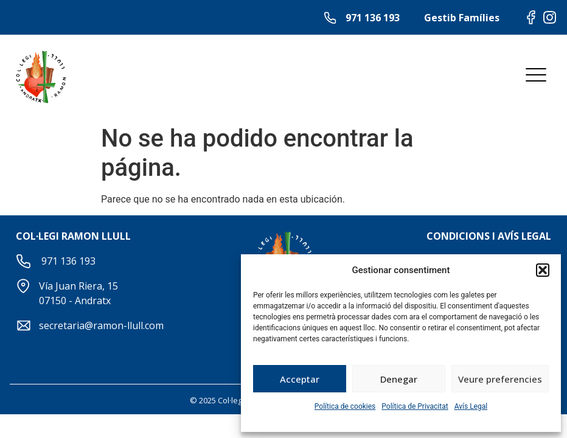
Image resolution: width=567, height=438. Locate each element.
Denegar (398, 379)
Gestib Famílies (461, 17)
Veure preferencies (500, 379)
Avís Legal (471, 406)
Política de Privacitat (414, 406)
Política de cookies (345, 406)
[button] (543, 270)
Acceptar (299, 379)
